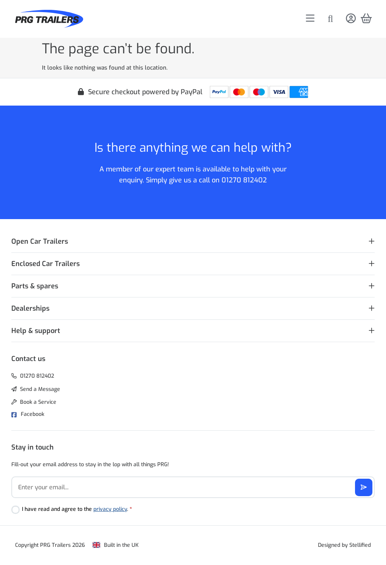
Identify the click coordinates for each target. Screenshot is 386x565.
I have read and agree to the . (77, 509)
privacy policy (110, 509)
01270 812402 (244, 180)
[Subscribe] (363, 487)
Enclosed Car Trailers (45, 263)
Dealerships (30, 308)
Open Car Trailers (39, 241)
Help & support (35, 330)
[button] (193, 241)
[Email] (193, 487)
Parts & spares (34, 286)
